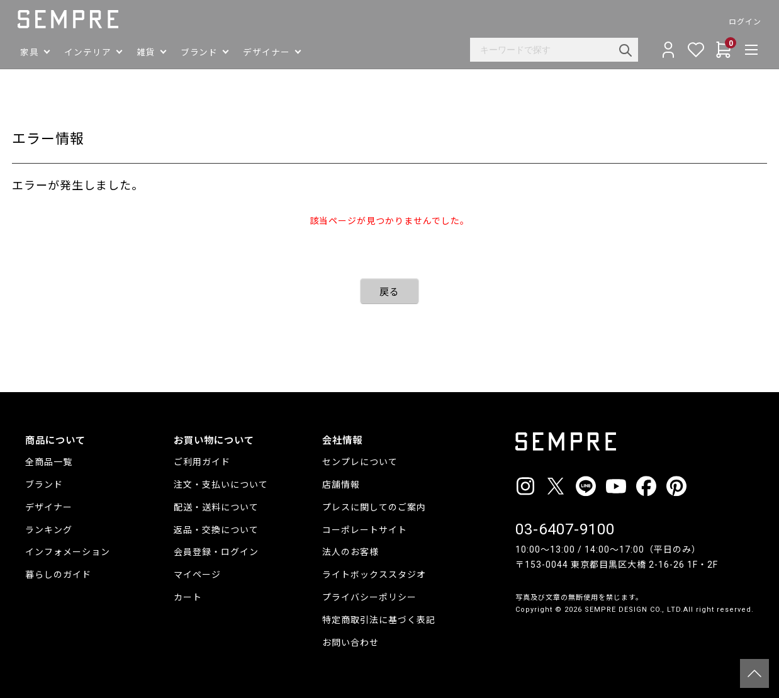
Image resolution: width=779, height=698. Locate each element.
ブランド (44, 485)
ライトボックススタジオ (374, 575)
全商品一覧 (48, 462)
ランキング (48, 530)
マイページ (197, 575)
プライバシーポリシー (369, 597)
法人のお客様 (350, 552)
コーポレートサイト (364, 530)
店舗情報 (341, 485)
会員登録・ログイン (216, 552)
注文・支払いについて (221, 485)
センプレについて (360, 462)
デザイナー (48, 507)
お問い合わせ (350, 643)
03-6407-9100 (565, 529)
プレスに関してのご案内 (374, 507)
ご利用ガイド (202, 462)
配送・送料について (216, 507)
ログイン (737, 22)
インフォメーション (67, 552)
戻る (389, 292)
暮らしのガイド (58, 575)
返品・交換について (216, 530)
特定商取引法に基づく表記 (378, 620)
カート (188, 597)
